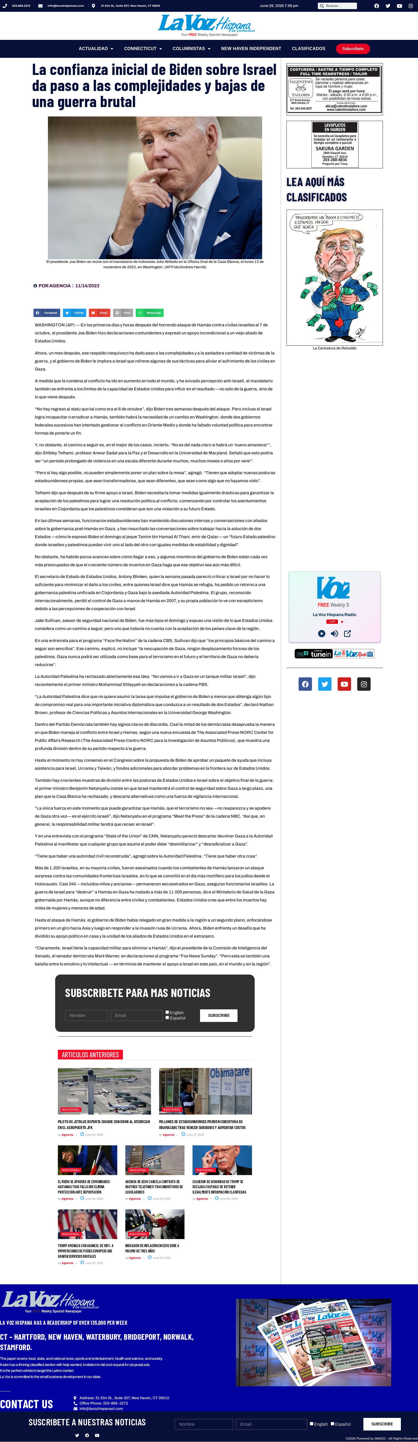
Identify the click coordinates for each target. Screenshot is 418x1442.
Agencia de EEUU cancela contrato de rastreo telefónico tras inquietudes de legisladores (154, 1186)
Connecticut (143, 49)
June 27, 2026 (193, 1134)
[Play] (321, 633)
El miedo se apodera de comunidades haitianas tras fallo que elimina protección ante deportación (84, 1186)
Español (177, 1018)
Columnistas (191, 49)
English (177, 1012)
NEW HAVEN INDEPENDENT (251, 48)
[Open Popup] (347, 633)
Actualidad (96, 49)
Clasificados (308, 48)
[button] (46, 313)
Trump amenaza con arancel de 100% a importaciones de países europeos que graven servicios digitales (85, 1250)
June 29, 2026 (91, 1134)
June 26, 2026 (91, 1198)
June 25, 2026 (159, 1257)
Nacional (71, 1109)
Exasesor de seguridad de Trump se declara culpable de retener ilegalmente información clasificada (219, 1186)
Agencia (67, 1134)
